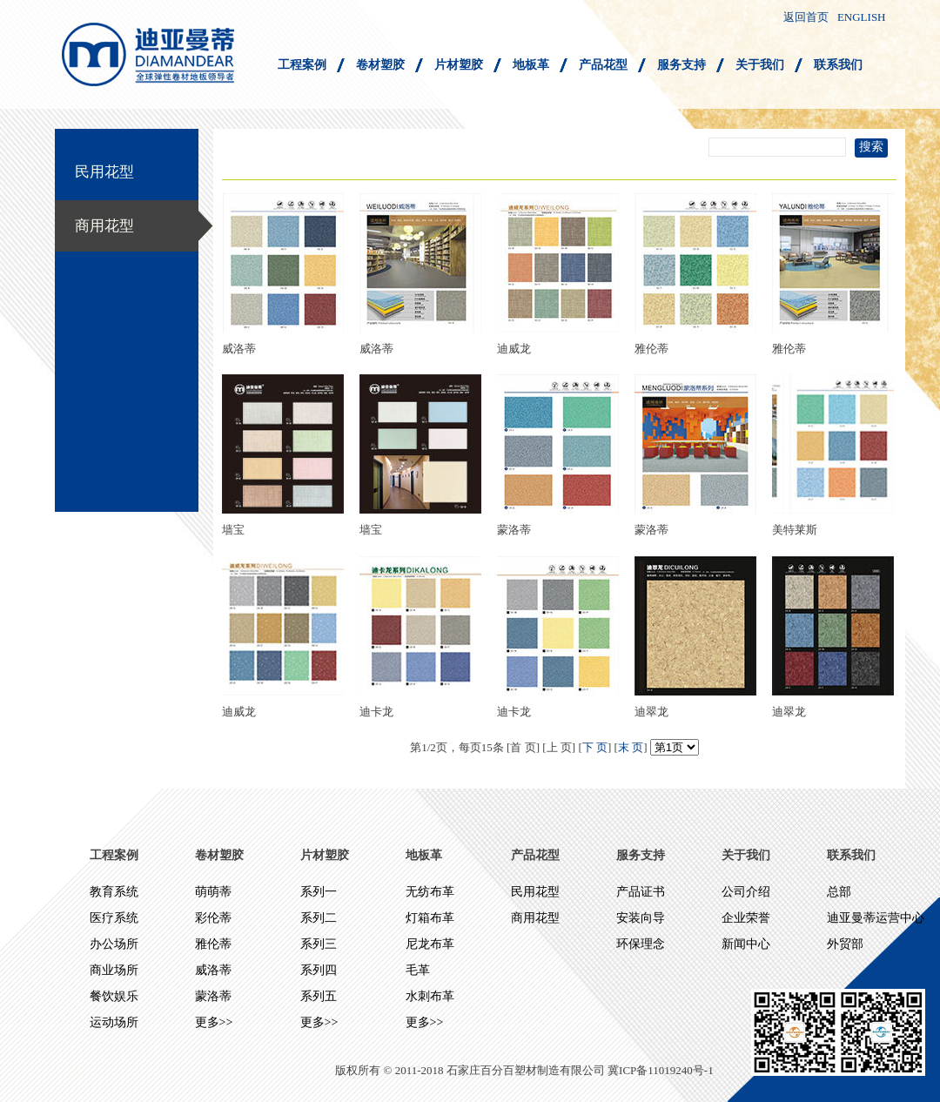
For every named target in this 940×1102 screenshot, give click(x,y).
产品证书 (640, 891)
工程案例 (302, 64)
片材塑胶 (458, 64)
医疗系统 (114, 917)
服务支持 (681, 64)
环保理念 (640, 944)
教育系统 (114, 891)
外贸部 (845, 944)
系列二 (318, 917)
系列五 (318, 996)
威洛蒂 (213, 970)
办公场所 (114, 944)
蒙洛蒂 (213, 996)
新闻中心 (746, 944)
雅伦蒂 (213, 944)
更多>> (214, 1022)
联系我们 (838, 64)
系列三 (318, 944)
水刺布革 (430, 996)
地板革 (531, 64)
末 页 (630, 747)
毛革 (418, 970)
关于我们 (759, 64)
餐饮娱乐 (114, 996)
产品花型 (603, 64)
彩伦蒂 (213, 917)
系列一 (318, 891)
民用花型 (104, 172)
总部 (839, 891)
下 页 (595, 747)
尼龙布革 (430, 944)
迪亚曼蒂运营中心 (875, 917)
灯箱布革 (430, 917)
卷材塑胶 (380, 64)
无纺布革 (430, 891)
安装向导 (640, 917)
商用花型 (104, 226)
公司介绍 (746, 891)
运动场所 (114, 1022)
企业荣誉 (746, 917)
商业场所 (114, 970)
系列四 (318, 970)
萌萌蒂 (213, 891)
